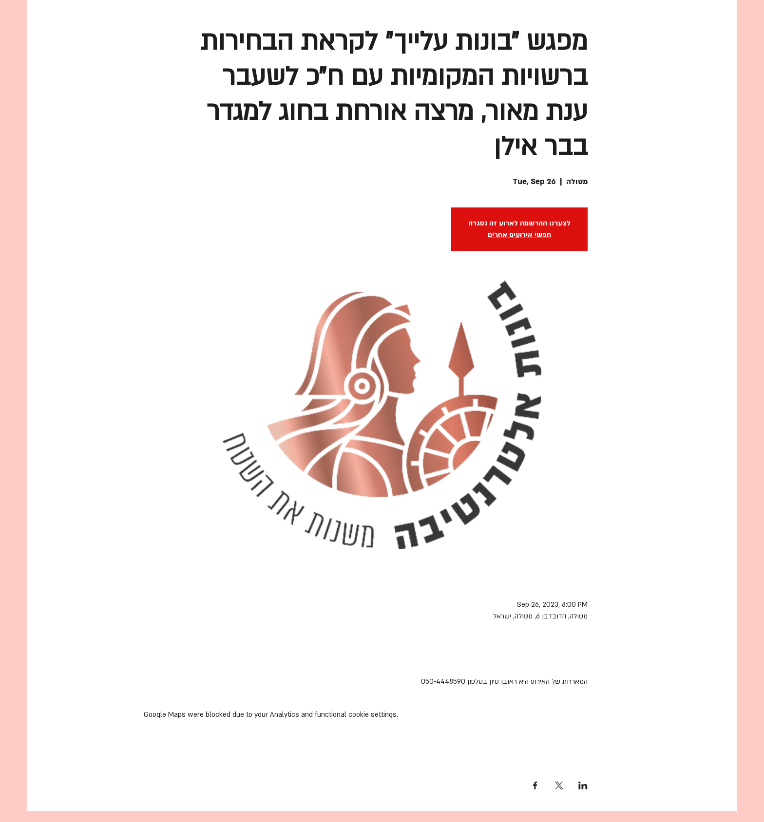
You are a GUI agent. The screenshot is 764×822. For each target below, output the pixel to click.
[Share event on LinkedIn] (583, 785)
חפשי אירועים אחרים (519, 235)
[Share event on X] (559, 785)
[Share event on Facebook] (535, 785)
